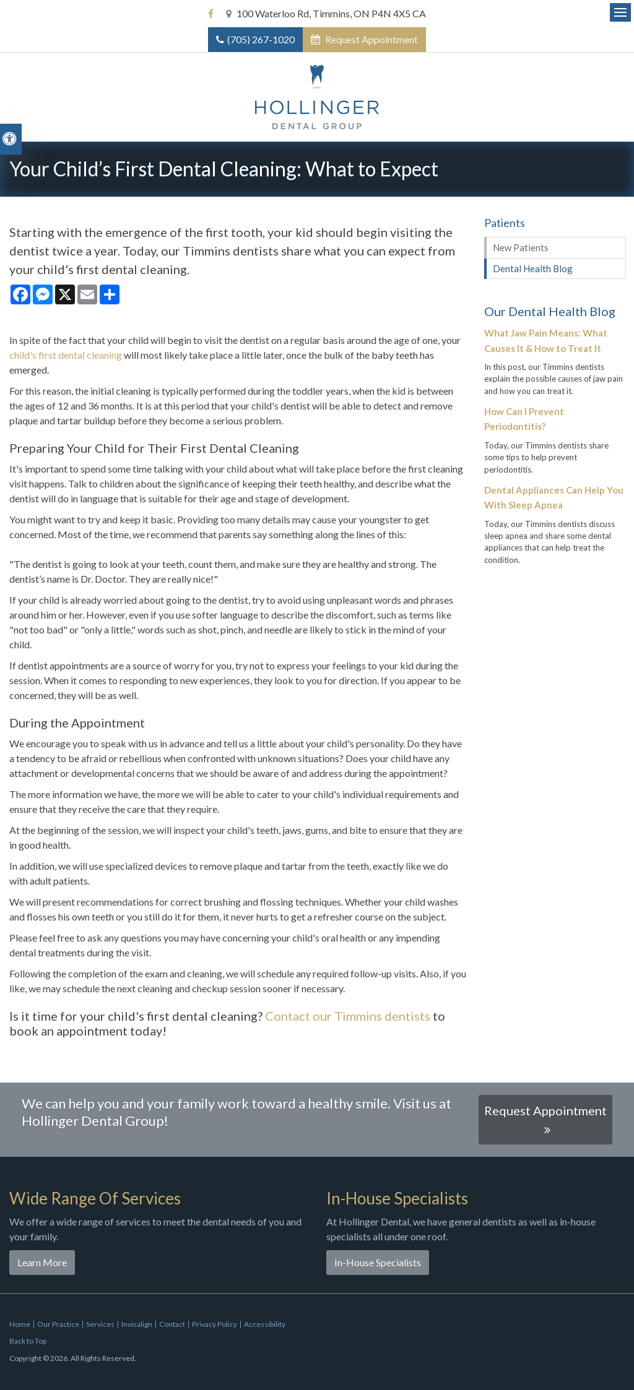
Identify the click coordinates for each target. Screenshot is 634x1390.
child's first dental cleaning (65, 355)
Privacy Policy (214, 1324)
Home (19, 1324)
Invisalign (136, 1324)
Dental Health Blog (533, 268)
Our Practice (58, 1324)
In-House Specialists (377, 1262)
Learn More (42, 1262)
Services (100, 1324)
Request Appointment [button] (370, 39)
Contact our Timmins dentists (347, 1015)
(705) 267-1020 (261, 39)
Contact (172, 1324)
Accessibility (264, 1324)
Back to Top (27, 1340)
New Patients (521, 247)
